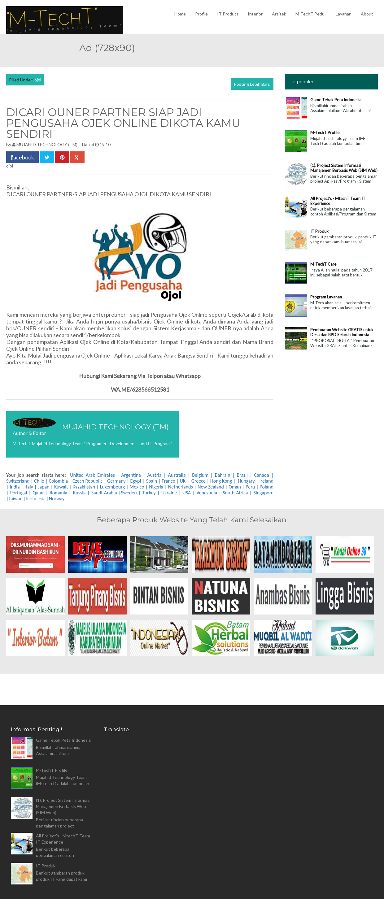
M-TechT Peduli (310, 13)
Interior (255, 13)
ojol (37, 79)
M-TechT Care (323, 264)
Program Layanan (326, 296)
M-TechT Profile (324, 132)
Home (180, 13)
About (367, 13)
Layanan (343, 13)
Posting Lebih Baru (252, 84)
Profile (201, 13)
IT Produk (319, 231)
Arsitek (279, 13)
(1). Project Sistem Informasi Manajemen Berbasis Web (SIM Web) (343, 168)
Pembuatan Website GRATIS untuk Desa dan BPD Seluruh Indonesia (341, 332)
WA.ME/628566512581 (140, 389)
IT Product (227, 13)
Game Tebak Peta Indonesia (335, 99)
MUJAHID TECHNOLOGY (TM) (46, 144)
